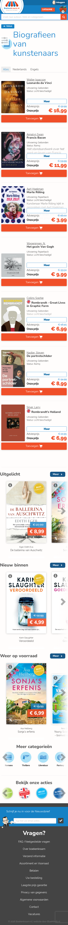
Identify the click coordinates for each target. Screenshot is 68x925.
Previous (5, 757)
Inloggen (60, 2)
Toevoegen (32, 118)
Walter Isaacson (36, 79)
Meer (47, 101)
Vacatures (34, 914)
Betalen (34, 870)
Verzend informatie (34, 856)
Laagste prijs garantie (34, 885)
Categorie (48, 10)
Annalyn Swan (35, 134)
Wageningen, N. (36, 243)
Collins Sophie (35, 298)
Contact (34, 906)
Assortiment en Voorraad (34, 863)
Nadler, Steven (35, 352)
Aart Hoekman (35, 189)
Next (63, 511)
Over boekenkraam (34, 848)
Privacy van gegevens (34, 892)
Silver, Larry (33, 407)
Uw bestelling (34, 877)
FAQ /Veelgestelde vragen (34, 841)
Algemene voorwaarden (34, 899)
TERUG (7, 26)
